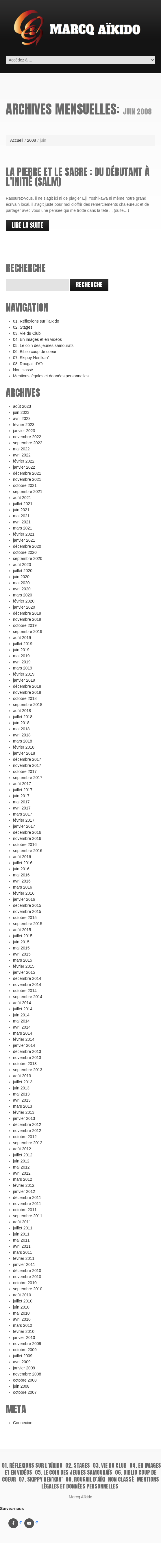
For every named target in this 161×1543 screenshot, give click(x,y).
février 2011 (23, 1258)
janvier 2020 (24, 607)
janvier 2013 (24, 1118)
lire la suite (27, 225)
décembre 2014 (27, 978)
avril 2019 (22, 662)
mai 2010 (21, 1313)
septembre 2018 (27, 704)
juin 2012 (21, 1161)
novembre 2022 (27, 436)
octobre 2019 (25, 625)
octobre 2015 (25, 917)
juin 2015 (21, 942)
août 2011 (22, 1222)
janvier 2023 (24, 430)
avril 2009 (22, 1362)
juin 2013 (21, 1088)
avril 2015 (22, 954)
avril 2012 (22, 1173)
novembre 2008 (27, 1374)
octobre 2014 (25, 990)
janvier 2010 (24, 1337)
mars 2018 (22, 741)
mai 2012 (21, 1167)
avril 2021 (22, 522)
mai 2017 (21, 802)
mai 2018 (21, 729)
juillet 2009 (22, 1355)
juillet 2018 (22, 716)
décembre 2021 (27, 473)
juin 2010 (21, 1307)
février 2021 (23, 534)
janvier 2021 (24, 540)
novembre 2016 (27, 838)
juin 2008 (21, 1386)
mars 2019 (22, 668)
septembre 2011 (27, 1215)
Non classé (23, 369)
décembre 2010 (27, 1270)
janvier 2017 (24, 826)
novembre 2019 (27, 619)
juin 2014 (21, 1015)
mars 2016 (22, 887)
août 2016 (22, 856)
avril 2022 (22, 455)
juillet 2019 (22, 643)
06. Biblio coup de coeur (34, 351)
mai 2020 (21, 583)
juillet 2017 (22, 789)
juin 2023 (21, 412)
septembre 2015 (27, 923)
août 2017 (22, 783)
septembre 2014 (27, 996)
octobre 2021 (25, 485)
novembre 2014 (27, 984)
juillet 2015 (22, 936)
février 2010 (23, 1331)
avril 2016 (22, 881)
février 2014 (23, 1039)
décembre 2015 (27, 905)
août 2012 (22, 1149)
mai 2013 (21, 1094)
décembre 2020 (27, 546)
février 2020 (23, 601)
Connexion (22, 1422)
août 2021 (22, 497)
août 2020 (22, 564)
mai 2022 (21, 449)
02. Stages (22, 327)
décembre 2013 (27, 1051)
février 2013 (23, 1112)
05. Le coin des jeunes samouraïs (43, 345)
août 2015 (22, 929)
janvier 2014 (24, 1045)
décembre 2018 (27, 686)
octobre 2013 (25, 1063)
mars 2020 (22, 595)
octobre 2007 (25, 1392)
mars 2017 (22, 814)
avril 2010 (22, 1319)
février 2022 (23, 461)
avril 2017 (22, 808)
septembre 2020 (27, 558)
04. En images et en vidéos (37, 339)
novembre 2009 (27, 1343)
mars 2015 (22, 960)
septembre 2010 (27, 1289)
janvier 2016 (24, 899)
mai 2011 (21, 1240)
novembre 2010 (27, 1276)
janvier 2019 (24, 680)
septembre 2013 (27, 1069)
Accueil (16, 140)
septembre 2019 (27, 631)
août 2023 (22, 406)
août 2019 (22, 637)
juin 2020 (21, 576)
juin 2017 (21, 796)
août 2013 (22, 1075)
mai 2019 (21, 656)
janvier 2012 (24, 1191)
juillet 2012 (22, 1155)
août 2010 (22, 1295)
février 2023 (23, 424)
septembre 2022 (27, 443)
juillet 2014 (22, 1009)
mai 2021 (21, 516)
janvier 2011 (24, 1264)
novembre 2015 (27, 911)
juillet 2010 (22, 1301)
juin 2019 (21, 649)
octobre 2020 (25, 552)
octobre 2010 (25, 1282)
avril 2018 (22, 735)
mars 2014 (22, 1033)
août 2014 (22, 1002)
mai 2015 (21, 948)
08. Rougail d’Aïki (29, 363)
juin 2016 (21, 869)
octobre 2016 (25, 844)
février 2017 (23, 820)
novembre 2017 (27, 765)
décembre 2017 (27, 759)
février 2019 (23, 674)
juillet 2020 (22, 570)
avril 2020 (22, 589)
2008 (31, 140)
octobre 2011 (25, 1209)
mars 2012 (22, 1179)
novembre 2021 (27, 479)
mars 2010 (22, 1325)
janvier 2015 (24, 972)
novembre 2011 (27, 1203)
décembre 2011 (27, 1197)
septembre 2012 (27, 1142)
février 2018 (23, 747)
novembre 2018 (27, 692)
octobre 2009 (25, 1349)
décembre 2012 (27, 1124)
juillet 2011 (22, 1228)
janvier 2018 (24, 753)
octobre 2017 (25, 771)
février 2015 (23, 966)
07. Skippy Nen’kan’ (31, 357)
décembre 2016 (27, 832)
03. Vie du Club (26, 333)
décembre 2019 (27, 613)
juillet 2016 (22, 862)
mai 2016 (21, 875)
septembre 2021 (27, 491)
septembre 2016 (27, 850)
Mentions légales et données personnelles (51, 376)
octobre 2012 (25, 1136)
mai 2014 (21, 1021)
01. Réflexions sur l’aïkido (36, 321)
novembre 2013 (27, 1057)
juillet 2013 (22, 1082)
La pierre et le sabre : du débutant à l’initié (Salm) (77, 176)
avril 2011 (22, 1246)
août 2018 (22, 710)
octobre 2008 (25, 1380)
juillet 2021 (22, 503)
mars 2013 (22, 1106)
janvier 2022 (24, 467)
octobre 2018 (25, 698)
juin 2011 (21, 1234)
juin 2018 (21, 722)
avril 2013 (22, 1100)
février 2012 (23, 1185)
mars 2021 (22, 528)
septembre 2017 (27, 777)
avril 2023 (22, 418)
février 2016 (23, 893)
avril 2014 (22, 1027)
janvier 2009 (24, 1368)
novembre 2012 (27, 1130)
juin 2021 (21, 509)
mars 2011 (22, 1252)
